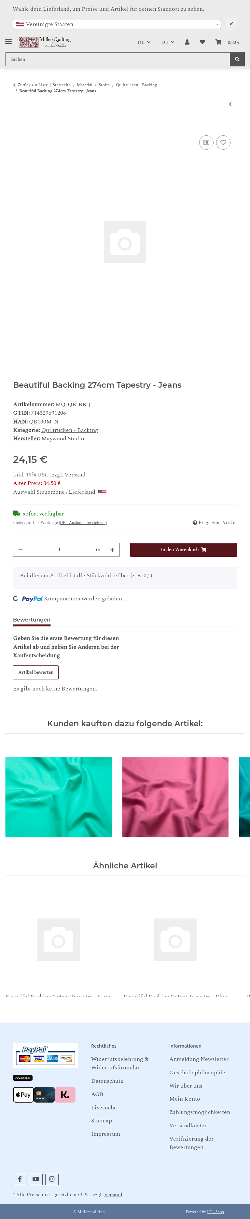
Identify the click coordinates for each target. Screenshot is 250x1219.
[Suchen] (237, 59)
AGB (97, 1094)
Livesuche (104, 1107)
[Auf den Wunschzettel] (223, 142)
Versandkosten (188, 1125)
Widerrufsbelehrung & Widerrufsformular (119, 1063)
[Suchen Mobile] (117, 59)
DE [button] (141, 42)
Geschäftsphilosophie (197, 1072)
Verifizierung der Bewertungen (191, 1143)
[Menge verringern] (20, 549)
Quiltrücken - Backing (69, 430)
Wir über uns (185, 1085)
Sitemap (101, 1120)
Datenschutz (107, 1081)
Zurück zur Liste (33, 85)
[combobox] (117, 24)
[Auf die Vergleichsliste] (206, 142)
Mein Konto (184, 1098)
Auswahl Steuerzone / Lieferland (59, 492)
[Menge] (59, 549)
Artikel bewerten (35, 672)
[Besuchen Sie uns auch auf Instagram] (52, 1179)
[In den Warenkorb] (18, 126)
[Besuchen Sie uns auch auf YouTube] (35, 1179)
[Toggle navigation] (8, 39)
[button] (187, 42)
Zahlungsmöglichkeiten (199, 1112)
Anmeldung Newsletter (199, 1059)
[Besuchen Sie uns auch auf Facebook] (19, 1179)
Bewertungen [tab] (31, 620)
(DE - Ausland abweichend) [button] (83, 523)
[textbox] (117, 24)
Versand (75, 474)
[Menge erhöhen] (112, 549)
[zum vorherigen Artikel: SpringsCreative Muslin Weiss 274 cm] (230, 104)
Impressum (105, 1134)
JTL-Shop (215, 1212)
